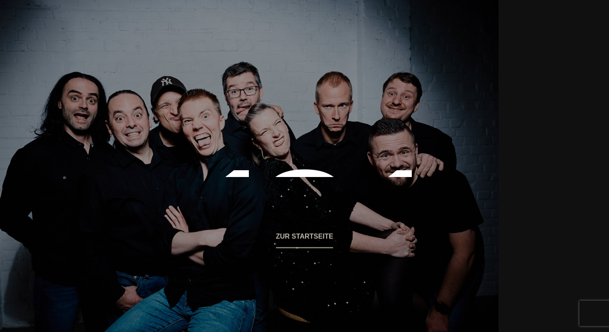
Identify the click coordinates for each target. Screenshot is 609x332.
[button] (304, 241)
